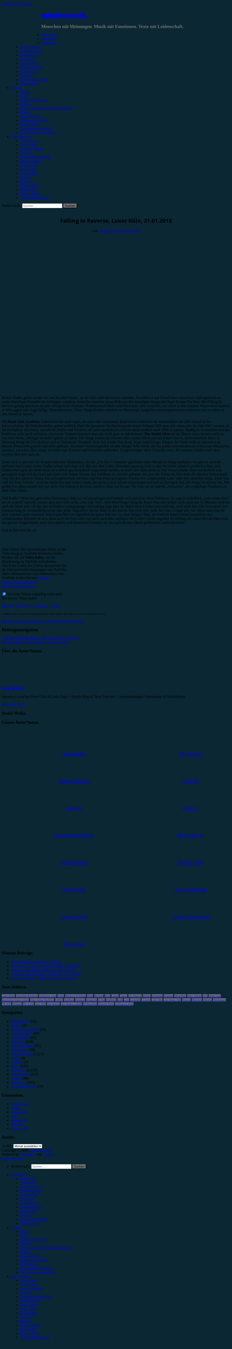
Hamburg (69, 999)
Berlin (60, 995)
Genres (16, 88)
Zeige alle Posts (13, 704)
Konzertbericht (31, 47)
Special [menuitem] (25, 1215)
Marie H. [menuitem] (26, 1321)
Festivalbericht (30, 51)
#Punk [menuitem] (24, 1252)
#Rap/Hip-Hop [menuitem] (30, 1256)
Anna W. (26, 153)
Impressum (19, 1112)
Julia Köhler (29, 173)
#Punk (24, 112)
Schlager (17, 1004)
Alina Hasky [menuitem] (29, 1284)
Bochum (99, 995)
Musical (186, 999)
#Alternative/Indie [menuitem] (33, 1240)
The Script (28, 1004)
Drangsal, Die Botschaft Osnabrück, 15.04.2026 (46, 974)
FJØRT (59, 999)
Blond (90, 995)
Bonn (107, 995)
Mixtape (17, 1062)
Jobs (14, 1116)
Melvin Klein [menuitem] (29, 1333)
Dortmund (157, 995)
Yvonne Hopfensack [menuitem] (34, 1337)
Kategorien (49, 35)
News (15, 1066)
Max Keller (28, 189)
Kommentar (28, 71)
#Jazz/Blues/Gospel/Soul (38, 132)
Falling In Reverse (45, 621)
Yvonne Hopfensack (34, 198)
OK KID (6, 1004)
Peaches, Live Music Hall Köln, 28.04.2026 (42, 970)
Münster (207, 999)
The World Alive (71, 621)
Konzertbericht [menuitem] (31, 1187)
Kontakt (17, 1124)
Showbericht (29, 55)
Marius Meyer (30, 185)
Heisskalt (80, 999)
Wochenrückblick (23, 1086)
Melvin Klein (29, 193)
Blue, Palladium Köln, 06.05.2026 (35, 962)
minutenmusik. (64, 15)
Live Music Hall (172, 999)
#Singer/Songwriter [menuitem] (34, 1260)
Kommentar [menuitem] (28, 1211)
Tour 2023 (40, 1004)
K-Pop (101, 999)
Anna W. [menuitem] (26, 1292)
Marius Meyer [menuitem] (30, 1325)
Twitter (55, 606)
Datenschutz (20, 1104)
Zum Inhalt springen (16, 4)
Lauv (126, 999)
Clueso (123, 995)
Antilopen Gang (47, 995)
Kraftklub (111, 999)
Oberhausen (219, 999)
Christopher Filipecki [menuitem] (35, 1297)
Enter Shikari (194, 995)
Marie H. (26, 181)
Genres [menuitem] (16, 1227)
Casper (115, 995)
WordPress (28, 1154)
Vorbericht (48, 43)
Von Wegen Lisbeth (71, 1004)
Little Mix (156, 999)
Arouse (48, 1154)
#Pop (23, 96)
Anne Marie (8, 995)
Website (7, 606)
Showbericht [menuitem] (29, 1195)
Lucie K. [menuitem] (26, 1317)
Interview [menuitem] (27, 1199)
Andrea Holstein (32, 149)
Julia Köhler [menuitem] (29, 1313)
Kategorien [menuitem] (19, 1174)
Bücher (16, 1025)
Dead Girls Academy (17, 621)
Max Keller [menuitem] (28, 1329)
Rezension (48, 39)
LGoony (145, 999)
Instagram (40, 606)
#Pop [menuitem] (23, 1235)
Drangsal (168, 995)
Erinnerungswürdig (34, 79)
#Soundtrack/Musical (35, 128)
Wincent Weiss (106, 1004)
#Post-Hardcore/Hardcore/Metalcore (46, 108)
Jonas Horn (28, 169)
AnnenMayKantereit (27, 995)
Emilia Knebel (30, 161)
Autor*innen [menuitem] (20, 1276)
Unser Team (28, 141)
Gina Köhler (29, 165)
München (197, 999)
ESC (205, 995)
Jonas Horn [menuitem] (28, 1309)
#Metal (25, 104)
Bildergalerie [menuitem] (29, 1223)
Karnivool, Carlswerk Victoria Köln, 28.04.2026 (46, 966)
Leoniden (135, 999)
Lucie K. (26, 177)
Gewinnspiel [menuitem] (29, 1203)
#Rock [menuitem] (24, 1231)
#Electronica (29, 124)
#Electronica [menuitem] (29, 1264)
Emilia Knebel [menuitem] (30, 1301)
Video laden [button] (27, 598)
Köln (120, 999)
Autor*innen (20, 136)
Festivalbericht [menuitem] (30, 1191)
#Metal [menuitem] (25, 1244)
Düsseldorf (180, 995)
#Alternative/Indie (33, 100)
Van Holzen (53, 1004)
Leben (15, 1058)
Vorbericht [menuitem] (27, 1183)
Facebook (23, 606)
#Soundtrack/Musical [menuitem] (35, 1268)
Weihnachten (90, 1004)
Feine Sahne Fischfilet (42, 999)
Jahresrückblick (31, 67)
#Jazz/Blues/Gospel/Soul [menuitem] (38, 1272)
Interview (27, 59)
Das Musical (135, 995)
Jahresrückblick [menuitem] (31, 1207)
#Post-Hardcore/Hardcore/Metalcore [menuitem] (46, 1248)
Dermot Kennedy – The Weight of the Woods (43, 978)
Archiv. (7, 1146)
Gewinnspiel (29, 63)
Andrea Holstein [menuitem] (32, 1288)
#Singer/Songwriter (34, 120)
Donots (147, 995)
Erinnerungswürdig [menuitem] (34, 1219)
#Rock (24, 92)
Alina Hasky (29, 145)
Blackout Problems (75, 995)
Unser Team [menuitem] (28, 1280)
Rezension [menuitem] (27, 1178)
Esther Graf (214, 995)
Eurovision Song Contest (15, 999)
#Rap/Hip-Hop (30, 116)
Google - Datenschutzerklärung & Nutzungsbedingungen (26, 582)
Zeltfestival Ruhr (124, 1004)
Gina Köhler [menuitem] (29, 1305)
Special (25, 75)
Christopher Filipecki (35, 157)
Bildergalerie (29, 84)
